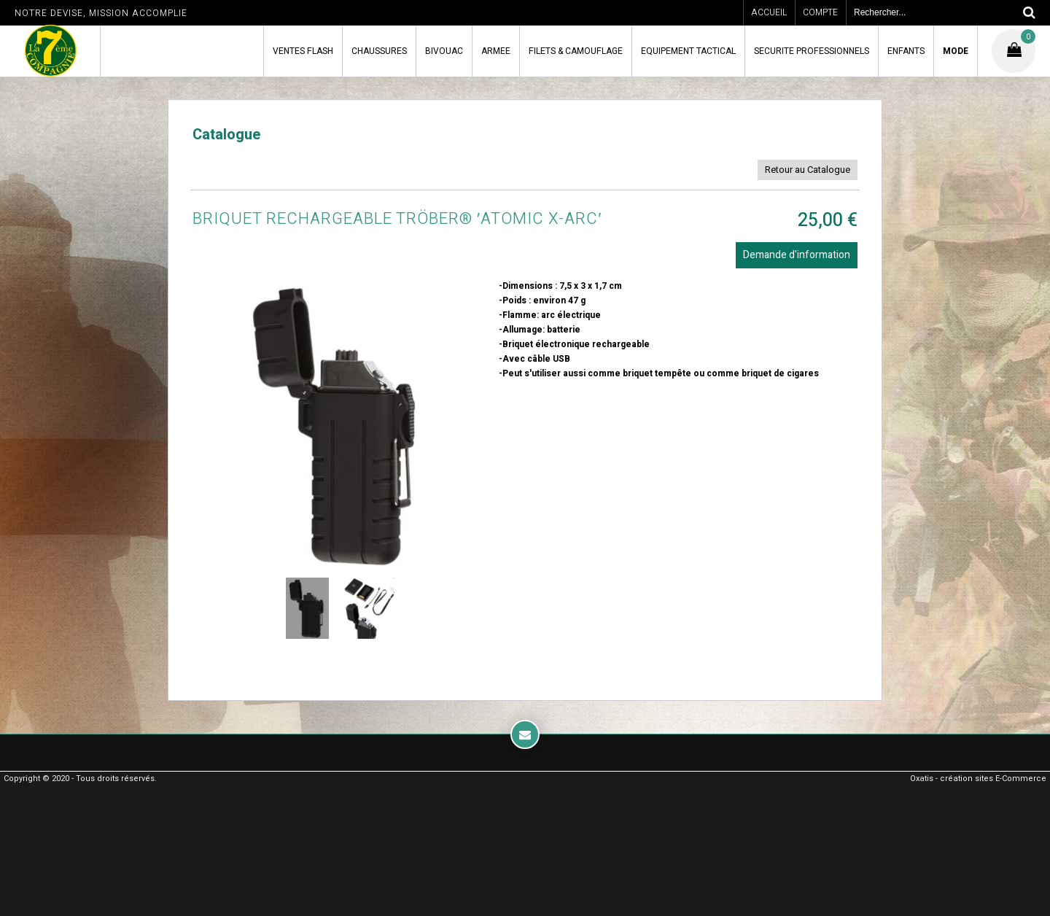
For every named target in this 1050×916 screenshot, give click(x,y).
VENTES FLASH (303, 51)
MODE (955, 51)
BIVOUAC (444, 51)
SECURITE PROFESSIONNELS (811, 51)
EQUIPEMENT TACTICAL (688, 51)
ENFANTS (906, 51)
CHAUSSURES (379, 51)
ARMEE (495, 51)
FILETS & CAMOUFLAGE (576, 51)
